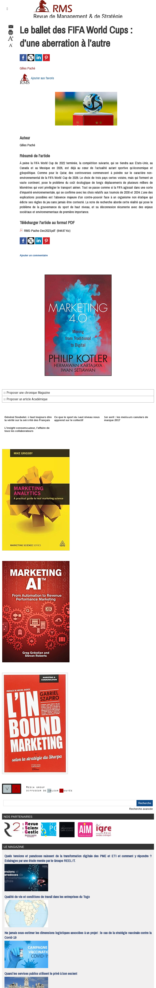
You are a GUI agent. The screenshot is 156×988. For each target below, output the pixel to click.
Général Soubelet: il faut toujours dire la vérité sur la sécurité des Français (28, 419)
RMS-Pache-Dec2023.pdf (39, 230)
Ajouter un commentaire (34, 255)
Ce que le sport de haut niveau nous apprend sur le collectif (77, 419)
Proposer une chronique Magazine (26, 393)
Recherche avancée (141, 808)
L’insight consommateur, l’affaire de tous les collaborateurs (27, 429)
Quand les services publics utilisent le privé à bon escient (40, 973)
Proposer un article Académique (25, 399)
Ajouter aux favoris (42, 78)
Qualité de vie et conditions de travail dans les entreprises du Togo (47, 896)
